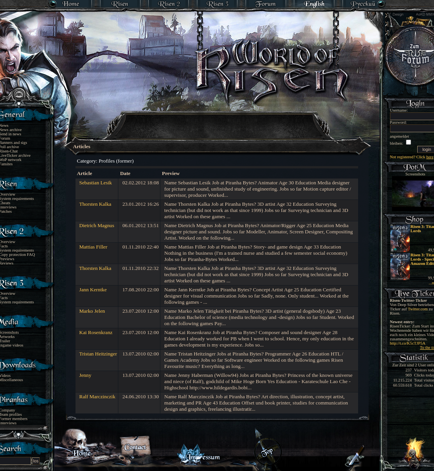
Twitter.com (418, 309)
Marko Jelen (92, 311)
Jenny (85, 375)
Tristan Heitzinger (98, 354)
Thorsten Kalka (95, 204)
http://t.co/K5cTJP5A (407, 343)
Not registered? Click (412, 157)
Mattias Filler (93, 247)
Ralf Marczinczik (97, 396)
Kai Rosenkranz (96, 332)
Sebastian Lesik (95, 183)
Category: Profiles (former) (105, 161)
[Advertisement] (217, 120)
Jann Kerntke (93, 289)
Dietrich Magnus (96, 225)
